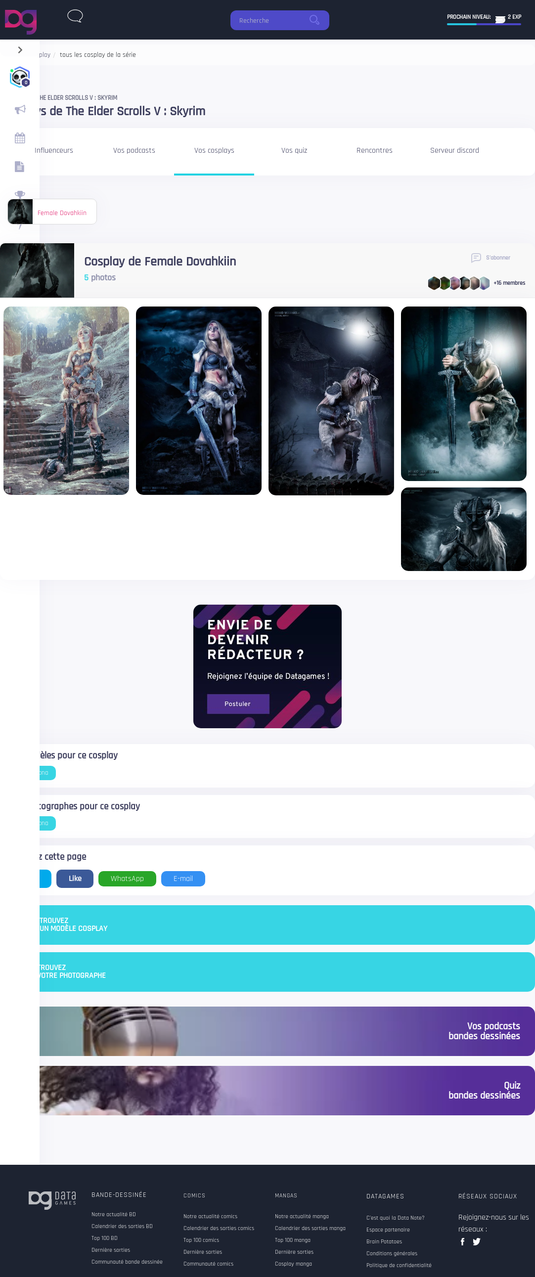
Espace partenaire (388, 1230)
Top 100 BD (104, 1238)
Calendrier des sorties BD (122, 1227)
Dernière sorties (110, 1250)
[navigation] (20, 47)
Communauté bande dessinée (127, 1262)
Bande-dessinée (119, 1194)
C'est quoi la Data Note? (395, 1218)
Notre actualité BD (113, 1215)
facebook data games (464, 1244)
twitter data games (477, 1244)
